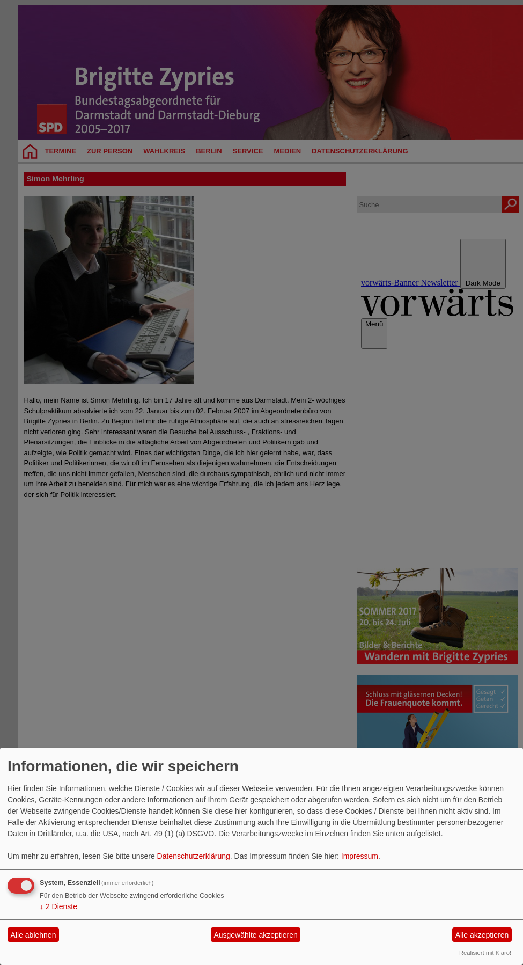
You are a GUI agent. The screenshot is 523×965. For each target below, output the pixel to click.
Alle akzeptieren (482, 935)
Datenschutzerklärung (193, 856)
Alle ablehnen (33, 935)
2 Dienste (58, 906)
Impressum (359, 856)
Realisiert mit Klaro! (485, 952)
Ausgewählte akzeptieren (255, 935)
